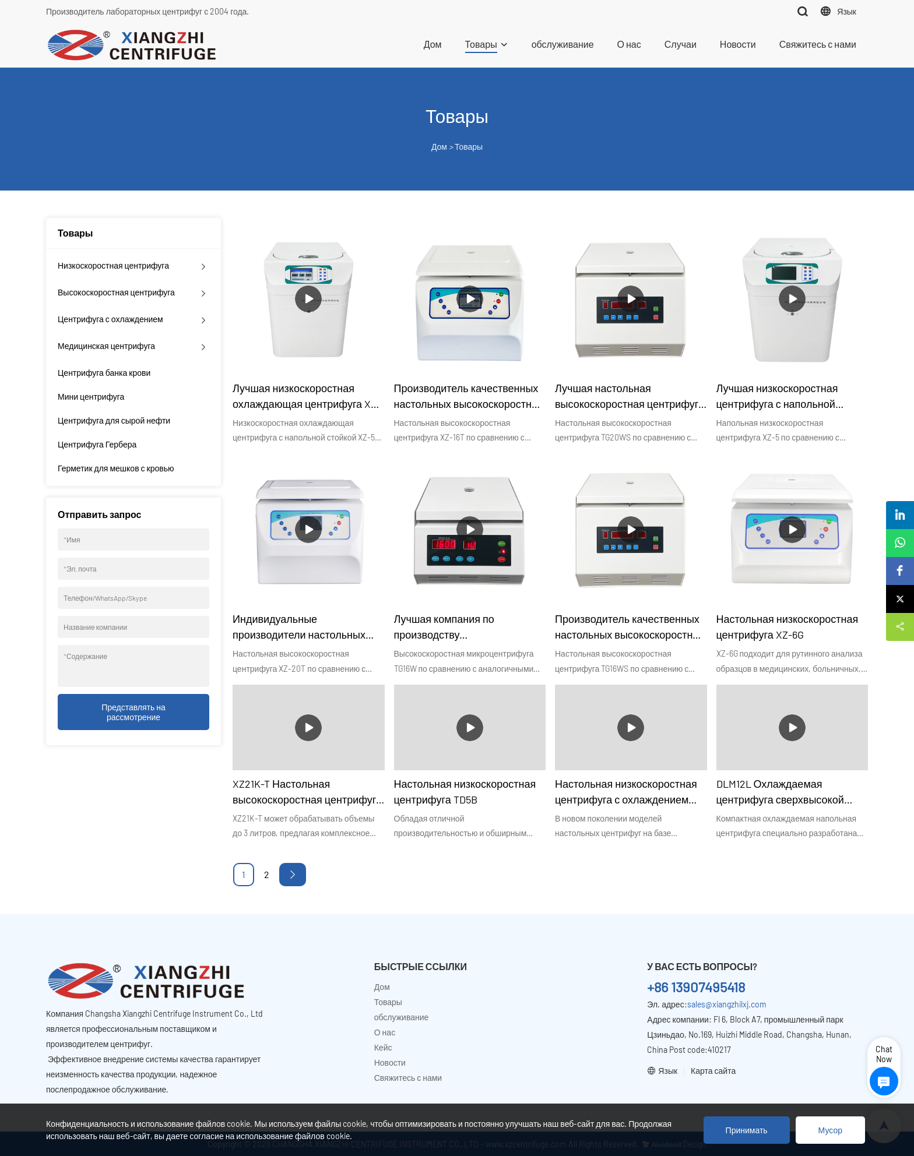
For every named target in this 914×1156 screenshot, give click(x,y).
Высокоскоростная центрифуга (116, 292)
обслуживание (563, 44)
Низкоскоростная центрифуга (113, 265)
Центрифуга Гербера (97, 444)
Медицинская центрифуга (106, 346)
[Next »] (292, 874)
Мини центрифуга (91, 396)
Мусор (830, 1130)
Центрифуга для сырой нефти (114, 420)
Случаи (681, 44)
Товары (481, 44)
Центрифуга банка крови (104, 373)
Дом (433, 44)
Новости (738, 44)
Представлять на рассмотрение (133, 712)
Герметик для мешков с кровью (116, 468)
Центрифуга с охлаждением (110, 319)
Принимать (747, 1130)
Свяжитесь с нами (817, 44)
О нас (629, 44)
